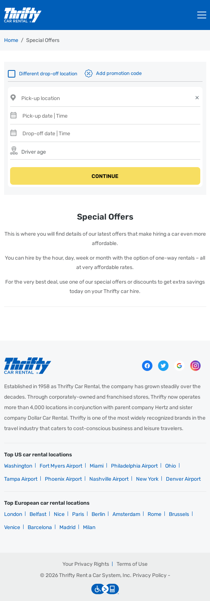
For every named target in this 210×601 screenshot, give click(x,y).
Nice (59, 514)
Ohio (170, 466)
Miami (97, 466)
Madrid (67, 527)
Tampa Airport (20, 479)
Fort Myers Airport (61, 466)
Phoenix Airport (63, 479)
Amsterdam (126, 514)
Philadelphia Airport (134, 466)
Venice (12, 527)
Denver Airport (183, 479)
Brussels (179, 514)
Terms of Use (132, 564)
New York (147, 479)
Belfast (38, 514)
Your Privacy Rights (85, 564)
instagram (195, 365)
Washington (18, 466)
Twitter (163, 365)
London (13, 514)
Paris (78, 514)
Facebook (147, 365)
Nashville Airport (109, 479)
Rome (154, 514)
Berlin (98, 514)
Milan (89, 527)
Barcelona (40, 527)
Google (179, 365)
